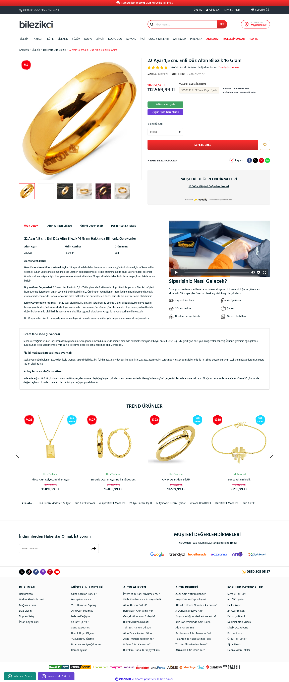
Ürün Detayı (31, 226)
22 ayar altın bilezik (200, 503)
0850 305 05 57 (31, 10)
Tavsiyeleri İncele (229, 67)
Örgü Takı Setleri (237, 639)
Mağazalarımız (27, 605)
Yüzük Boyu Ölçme (82, 639)
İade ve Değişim (80, 616)
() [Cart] (260, 10)
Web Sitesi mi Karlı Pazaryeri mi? (142, 599)
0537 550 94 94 (50, 10)
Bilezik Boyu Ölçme (82, 633)
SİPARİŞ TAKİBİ (232, 10)
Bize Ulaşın (25, 611)
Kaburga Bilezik (236, 616)
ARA (222, 24)
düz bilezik (248, 503)
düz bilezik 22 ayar (84, 503)
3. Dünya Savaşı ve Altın (189, 611)
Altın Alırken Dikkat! (59, 226)
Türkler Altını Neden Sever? (191, 644)
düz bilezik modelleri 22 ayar (54, 503)
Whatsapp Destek (20, 676)
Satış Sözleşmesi (80, 627)
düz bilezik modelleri (226, 503)
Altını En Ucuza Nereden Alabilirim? (196, 605)
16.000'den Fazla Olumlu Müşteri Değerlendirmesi (207, 543)
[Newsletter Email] (59, 548)
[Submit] (93, 548)
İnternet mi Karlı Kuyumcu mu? (141, 594)
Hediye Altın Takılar (238, 650)
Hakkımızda (26, 594)
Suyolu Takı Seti (236, 594)
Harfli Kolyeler (235, 599)
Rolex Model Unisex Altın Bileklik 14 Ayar (50, 479)
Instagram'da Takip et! (56, 676)
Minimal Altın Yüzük (239, 622)
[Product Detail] (135, 420)
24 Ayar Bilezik (236, 611)
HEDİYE (253, 39)
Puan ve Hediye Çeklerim (86, 644)
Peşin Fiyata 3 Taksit (123, 226)
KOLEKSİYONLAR (234, 39)
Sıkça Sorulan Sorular (84, 594)
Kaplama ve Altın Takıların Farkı (193, 633)
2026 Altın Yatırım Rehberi (190, 594)
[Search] (187, 24)
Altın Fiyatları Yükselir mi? (138, 639)
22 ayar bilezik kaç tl (140, 503)
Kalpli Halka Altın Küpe (176, 479)
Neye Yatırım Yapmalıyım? (190, 599)
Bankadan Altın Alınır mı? (138, 611)
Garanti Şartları (80, 622)
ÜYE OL (198, 10)
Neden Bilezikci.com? (31, 599)
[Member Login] (213, 10)
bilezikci (158, 74)
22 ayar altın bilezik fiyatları (171, 503)
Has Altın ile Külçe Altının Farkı (193, 639)
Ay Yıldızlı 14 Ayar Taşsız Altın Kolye (113, 479)
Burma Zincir (235, 633)
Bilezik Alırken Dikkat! (136, 622)
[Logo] (36, 24)
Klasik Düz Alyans (237, 627)
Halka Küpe (234, 605)
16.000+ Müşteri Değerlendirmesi (209, 186)
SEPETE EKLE (202, 145)
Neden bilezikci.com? (162, 160)
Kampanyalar (79, 650)
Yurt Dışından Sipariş (83, 605)
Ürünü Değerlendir (91, 226)
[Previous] (17, 455)
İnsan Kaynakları (29, 622)
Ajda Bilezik (234, 644)
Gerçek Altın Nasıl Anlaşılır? (139, 616)
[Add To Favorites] (264, 145)
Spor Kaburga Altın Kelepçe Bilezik (239, 479)
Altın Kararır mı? (184, 627)
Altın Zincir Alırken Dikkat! (138, 633)
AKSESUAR (212, 39)
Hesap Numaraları (81, 599)
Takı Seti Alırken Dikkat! (137, 627)
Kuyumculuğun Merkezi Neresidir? (195, 616)
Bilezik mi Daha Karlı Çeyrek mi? (141, 650)
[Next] (272, 455)
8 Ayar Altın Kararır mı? (137, 644)
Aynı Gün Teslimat (82, 611)
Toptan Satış (26, 616)
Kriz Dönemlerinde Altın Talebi (193, 622)
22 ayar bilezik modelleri (112, 503)
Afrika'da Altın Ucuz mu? (190, 650)
